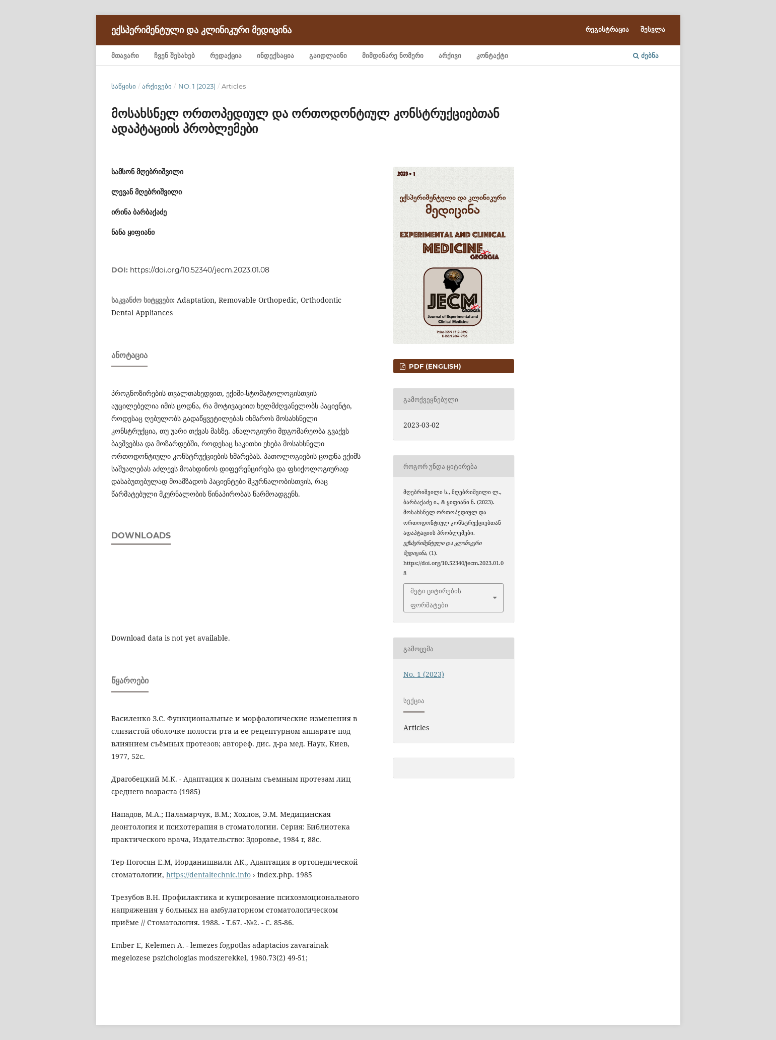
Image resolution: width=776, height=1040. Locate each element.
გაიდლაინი (328, 55)
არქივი (450, 55)
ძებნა (646, 55)
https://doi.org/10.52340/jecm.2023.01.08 (199, 269)
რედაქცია (226, 55)
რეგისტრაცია (607, 29)
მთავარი (125, 55)
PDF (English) (434, 366)
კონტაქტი (492, 55)
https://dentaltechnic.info (208, 874)
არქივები (157, 86)
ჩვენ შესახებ (174, 55)
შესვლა (653, 29)
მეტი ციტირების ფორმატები (435, 598)
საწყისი (123, 86)
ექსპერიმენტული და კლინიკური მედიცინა (201, 30)
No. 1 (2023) (197, 86)
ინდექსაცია (275, 55)
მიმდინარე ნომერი (393, 55)
